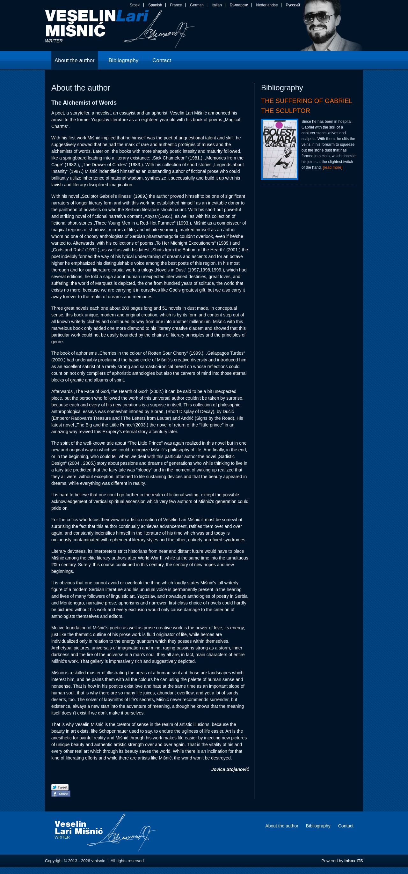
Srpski (135, 5)
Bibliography (318, 825)
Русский (293, 5)
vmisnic (120, 30)
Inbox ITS (354, 860)
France (176, 5)
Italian (217, 5)
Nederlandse (267, 5)
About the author (281, 825)
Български (239, 5)
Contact (345, 825)
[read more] (332, 167)
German (197, 5)
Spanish (155, 5)
